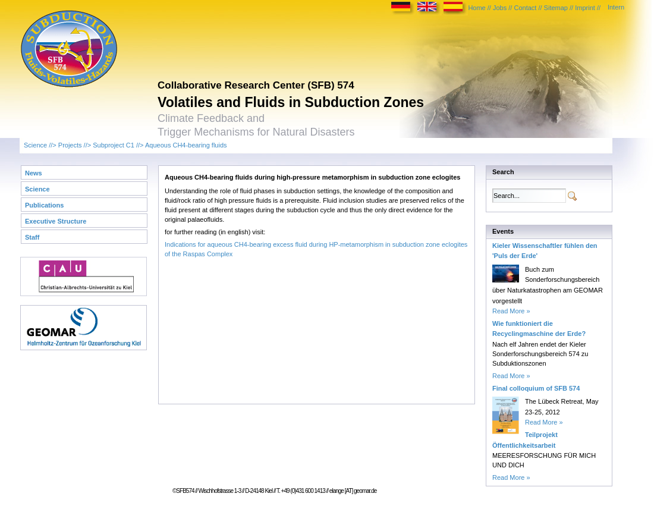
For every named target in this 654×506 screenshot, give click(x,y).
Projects (70, 145)
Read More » (511, 311)
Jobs (500, 7)
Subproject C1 (113, 145)
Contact (525, 7)
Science (35, 145)
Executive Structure (55, 221)
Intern (616, 7)
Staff (32, 237)
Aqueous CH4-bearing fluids (186, 145)
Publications (44, 205)
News (33, 173)
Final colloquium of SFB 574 (536, 388)
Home (476, 7)
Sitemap (556, 7)
